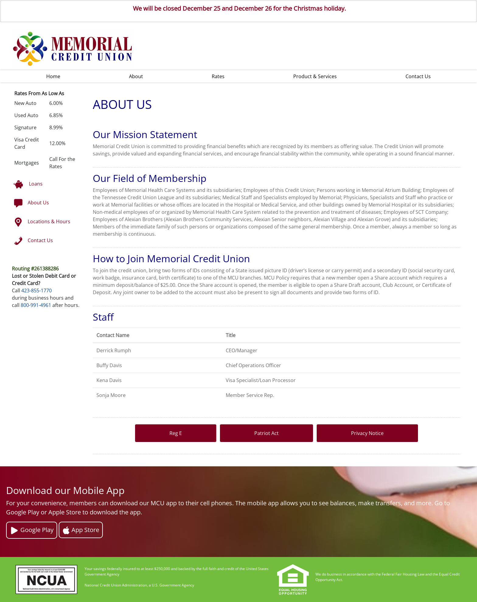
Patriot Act (266, 433)
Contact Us (418, 76)
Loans (28, 184)
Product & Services (315, 76)
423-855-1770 (36, 290)
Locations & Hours (42, 222)
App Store (80, 530)
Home (53, 76)
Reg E (175, 433)
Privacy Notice (367, 433)
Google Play (32, 530)
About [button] (136, 76)
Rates (218, 76)
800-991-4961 (36, 305)
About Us (31, 203)
